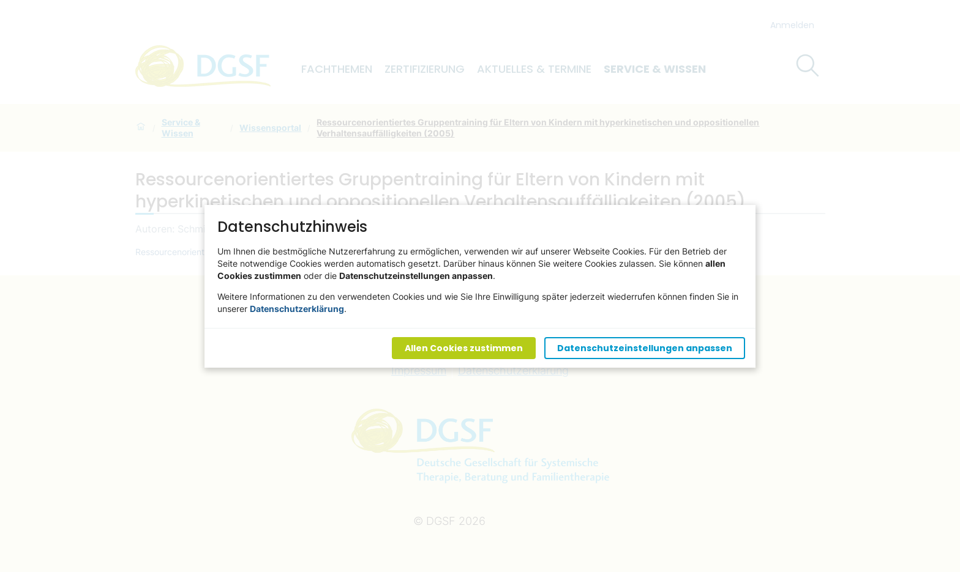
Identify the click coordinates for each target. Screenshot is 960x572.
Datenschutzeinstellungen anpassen (644, 347)
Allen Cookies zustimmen (464, 347)
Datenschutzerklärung (297, 308)
